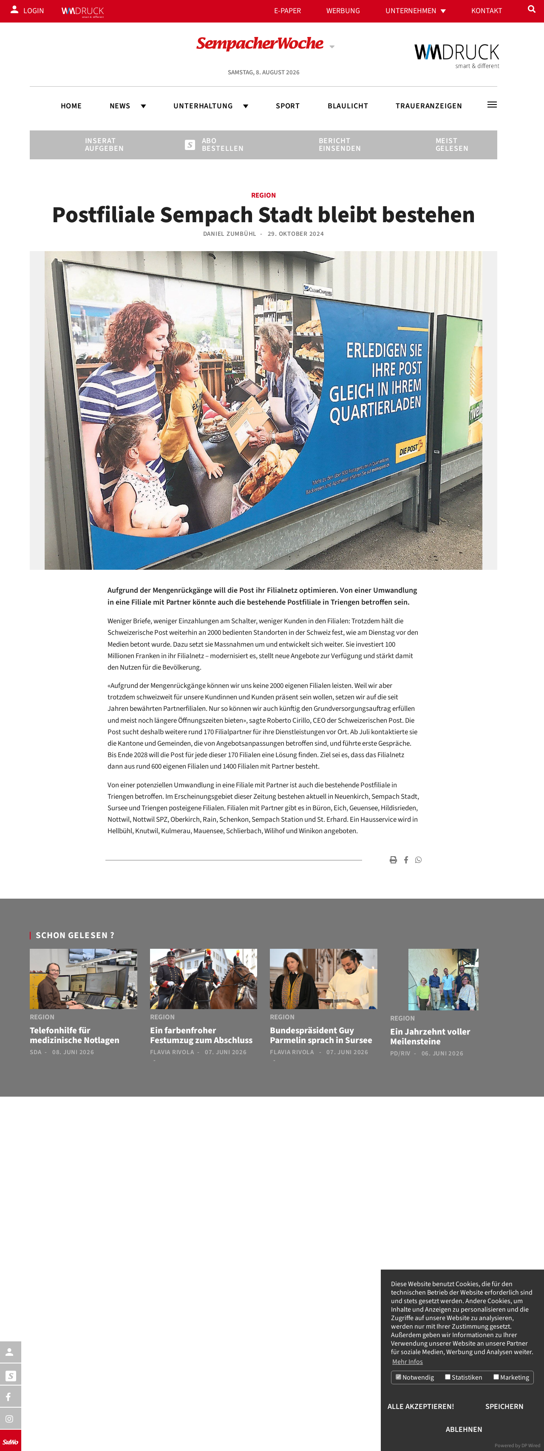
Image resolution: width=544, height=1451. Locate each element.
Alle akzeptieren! (421, 1406)
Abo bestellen (216, 145)
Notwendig (415, 1378)
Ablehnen (464, 1429)
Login (33, 11)
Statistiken (463, 1378)
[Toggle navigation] (492, 104)
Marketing (511, 1378)
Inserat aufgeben (99, 145)
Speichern (504, 1406)
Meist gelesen (450, 145)
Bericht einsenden (333, 145)
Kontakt (486, 11)
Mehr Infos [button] (407, 1361)
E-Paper (287, 11)
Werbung (343, 11)
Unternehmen (410, 11)
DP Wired (531, 1445)
